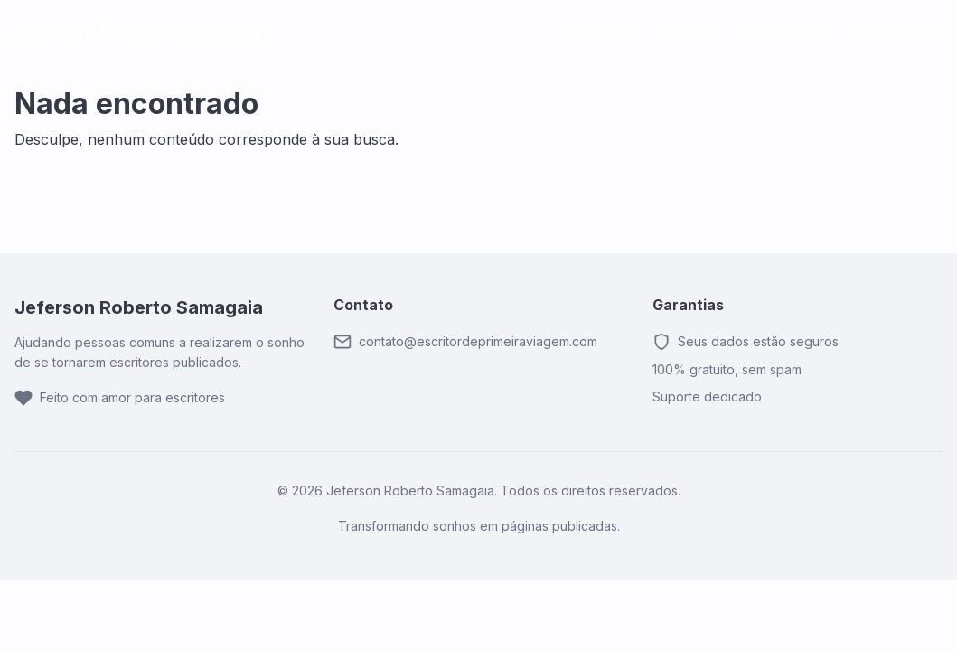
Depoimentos (784, 32)
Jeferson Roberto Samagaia (138, 32)
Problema (607, 32)
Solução (689, 32)
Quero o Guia (897, 32)
